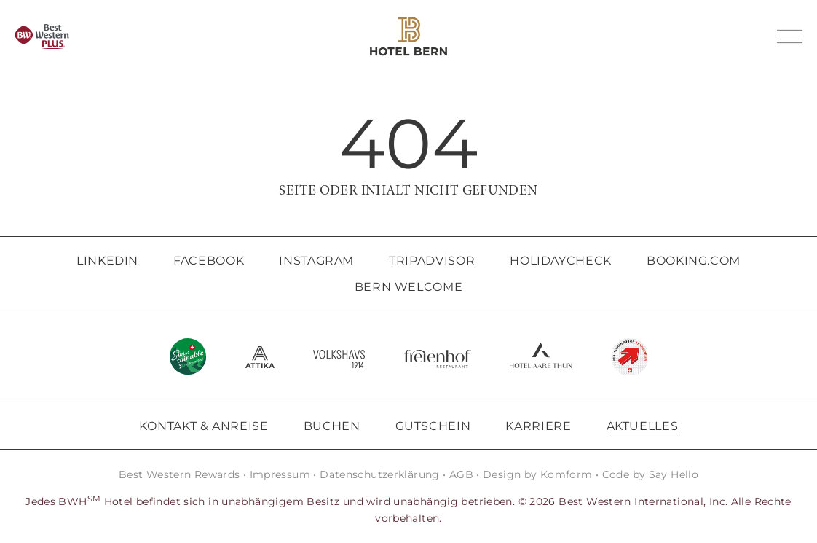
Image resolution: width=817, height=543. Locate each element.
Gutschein (433, 426)
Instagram (316, 260)
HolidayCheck (561, 260)
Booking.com (694, 260)
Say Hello (673, 474)
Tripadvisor (432, 260)
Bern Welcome (409, 287)
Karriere (538, 426)
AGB (461, 474)
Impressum (280, 474)
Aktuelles (643, 426)
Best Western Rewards (179, 474)
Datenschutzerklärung (380, 474)
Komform (566, 474)
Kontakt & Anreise (204, 426)
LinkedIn (107, 260)
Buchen (332, 426)
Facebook (208, 260)
